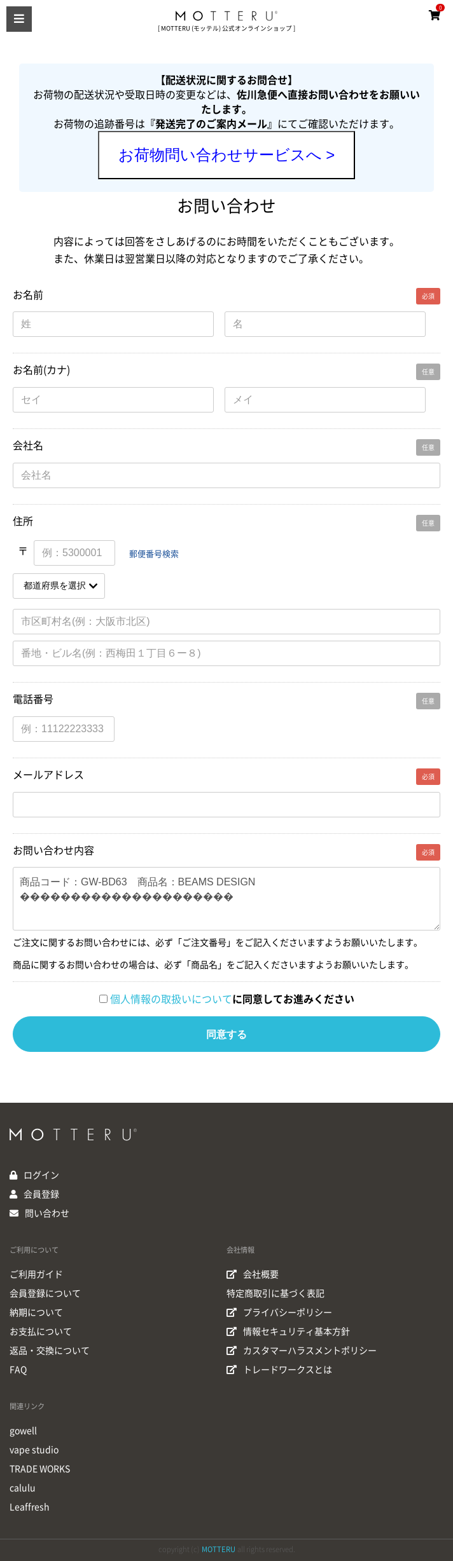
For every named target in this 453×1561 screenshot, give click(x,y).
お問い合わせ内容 (53, 850)
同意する (226, 1034)
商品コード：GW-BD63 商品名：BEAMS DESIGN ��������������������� (226, 898)
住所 (23, 521)
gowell (23, 1430)
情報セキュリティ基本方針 (288, 1331)
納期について (36, 1312)
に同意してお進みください (232, 999)
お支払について (41, 1331)
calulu (23, 1487)
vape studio (34, 1449)
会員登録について (45, 1293)
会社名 (28, 445)
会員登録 (41, 1194)
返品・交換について (50, 1350)
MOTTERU (218, 1549)
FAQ (18, 1369)
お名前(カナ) (41, 370)
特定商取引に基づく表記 (275, 1293)
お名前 (28, 295)
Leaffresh (30, 1507)
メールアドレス (48, 775)
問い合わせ (47, 1213)
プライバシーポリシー (279, 1312)
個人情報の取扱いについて (171, 999)
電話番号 (33, 699)
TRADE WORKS (40, 1468)
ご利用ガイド (36, 1274)
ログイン (41, 1175)
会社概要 (252, 1274)
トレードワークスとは (279, 1369)
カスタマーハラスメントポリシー (301, 1350)
